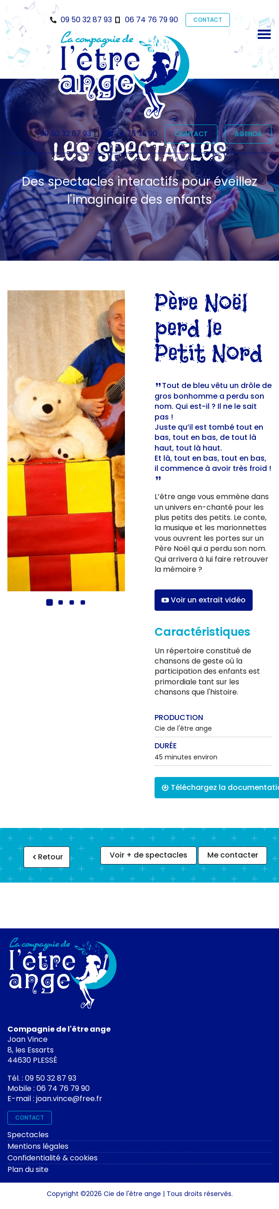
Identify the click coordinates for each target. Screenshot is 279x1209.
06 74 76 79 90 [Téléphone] (151, 19)
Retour (47, 857)
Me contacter (232, 855)
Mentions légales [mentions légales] (37, 1146)
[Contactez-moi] (62, 976)
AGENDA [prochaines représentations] (248, 133)
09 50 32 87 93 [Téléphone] (86, 19)
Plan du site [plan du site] (28, 1169)
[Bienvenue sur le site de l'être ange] (125, 75)
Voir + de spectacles (148, 855)
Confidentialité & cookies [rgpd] (52, 1158)
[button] (49, 602)
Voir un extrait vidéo (203, 600)
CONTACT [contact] (207, 20)
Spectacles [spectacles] (28, 1134)
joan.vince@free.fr (69, 1098)
